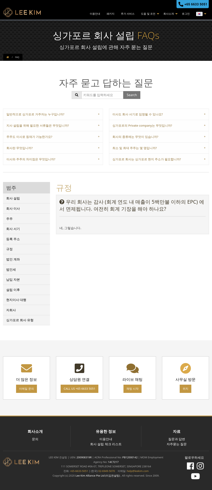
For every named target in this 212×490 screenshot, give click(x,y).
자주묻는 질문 (177, 444)
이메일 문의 (26, 388)
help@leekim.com (138, 471)
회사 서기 (13, 229)
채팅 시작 (132, 388)
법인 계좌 (13, 259)
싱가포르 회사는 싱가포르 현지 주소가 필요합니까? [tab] (146, 159)
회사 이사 (13, 208)
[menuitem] (95, 14)
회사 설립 (13, 198)
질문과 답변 (176, 439)
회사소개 (168, 13)
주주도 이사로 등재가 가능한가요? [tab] (29, 137)
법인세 (11, 269)
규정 (9, 249)
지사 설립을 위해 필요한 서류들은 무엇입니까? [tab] (37, 125)
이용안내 (95, 13)
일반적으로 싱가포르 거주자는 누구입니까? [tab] (35, 114)
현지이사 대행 (16, 300)
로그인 (186, 13)
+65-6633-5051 (79, 471)
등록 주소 (13, 239)
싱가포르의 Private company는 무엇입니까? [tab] (142, 125)
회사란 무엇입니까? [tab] (19, 148)
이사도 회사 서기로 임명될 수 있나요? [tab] (137, 114)
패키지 (110, 13)
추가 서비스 (128, 13)
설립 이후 (13, 290)
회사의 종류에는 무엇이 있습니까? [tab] (135, 137)
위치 (185, 388)
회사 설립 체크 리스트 (105, 444)
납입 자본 (13, 279)
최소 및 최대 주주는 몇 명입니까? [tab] (134, 148)
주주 (9, 219)
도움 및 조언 (148, 13)
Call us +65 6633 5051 (79, 388)
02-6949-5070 (106, 471)
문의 (35, 439)
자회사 (11, 310)
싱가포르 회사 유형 (20, 320)
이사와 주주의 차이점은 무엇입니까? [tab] (30, 159)
